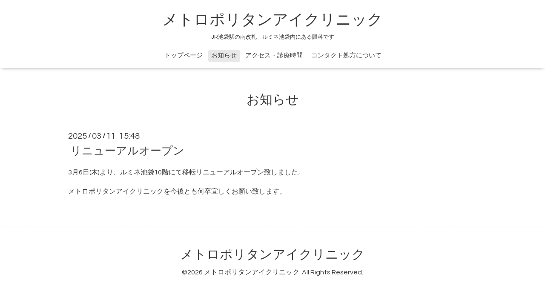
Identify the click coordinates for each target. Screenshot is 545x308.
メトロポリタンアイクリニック (272, 20)
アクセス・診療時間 (274, 55)
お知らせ (224, 55)
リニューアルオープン (127, 151)
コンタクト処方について (346, 55)
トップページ (183, 55)
